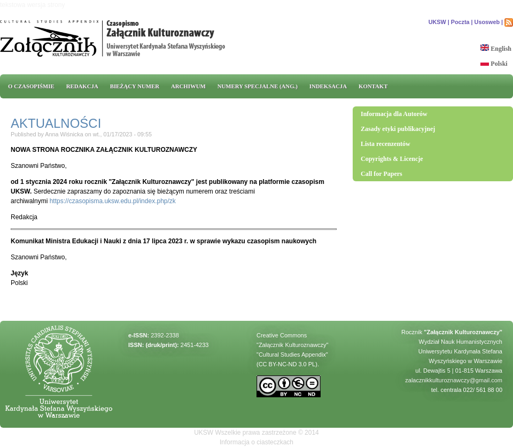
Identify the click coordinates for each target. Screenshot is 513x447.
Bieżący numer (134, 86)
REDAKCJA (82, 86)
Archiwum (188, 86)
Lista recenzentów (385, 144)
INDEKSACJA (328, 86)
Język (19, 273)
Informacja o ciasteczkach (256, 442)
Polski (493, 63)
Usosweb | (489, 22)
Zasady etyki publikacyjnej (398, 129)
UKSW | (439, 22)
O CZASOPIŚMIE (31, 86)
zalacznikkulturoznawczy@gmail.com (453, 380)
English (495, 48)
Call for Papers (381, 174)
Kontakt (373, 86)
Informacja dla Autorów (394, 114)
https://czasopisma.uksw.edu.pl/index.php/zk (113, 201)
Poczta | (462, 22)
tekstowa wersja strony (32, 5)
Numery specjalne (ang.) (257, 86)
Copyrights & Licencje (392, 159)
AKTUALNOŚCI (56, 123)
